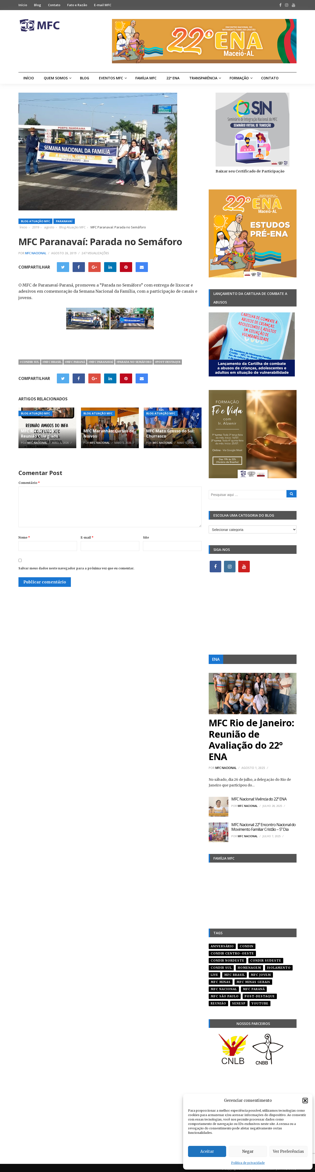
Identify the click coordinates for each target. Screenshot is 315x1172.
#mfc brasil (52, 362)
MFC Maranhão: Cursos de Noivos (108, 433)
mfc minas (221, 980)
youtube (260, 1001)
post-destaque (260, 994)
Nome (24, 537)
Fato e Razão (77, 5)
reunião (218, 1001)
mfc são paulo (225, 994)
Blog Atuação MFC (35, 221)
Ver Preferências (288, 1151)
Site (146, 537)
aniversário (222, 944)
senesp (239, 1001)
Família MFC (146, 78)
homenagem (249, 966)
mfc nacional (224, 987)
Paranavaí (64, 221)
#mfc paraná (75, 362)
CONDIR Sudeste (265, 959)
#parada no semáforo (134, 362)
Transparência (203, 78)
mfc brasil (234, 973)
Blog (37, 5)
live (214, 973)
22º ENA (172, 78)
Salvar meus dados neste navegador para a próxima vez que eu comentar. (76, 568)
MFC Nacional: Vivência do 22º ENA (258, 799)
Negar (247, 1151)
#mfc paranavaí (100, 362)
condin (246, 944)
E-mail (87, 537)
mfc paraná (254, 987)
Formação (239, 78)
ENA (216, 659)
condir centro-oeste (232, 951)
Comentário (29, 483)
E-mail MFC (102, 5)
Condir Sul (221, 966)
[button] (305, 1100)
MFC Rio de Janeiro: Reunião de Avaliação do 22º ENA (251, 739)
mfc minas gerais (253, 980)
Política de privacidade (248, 1163)
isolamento (279, 966)
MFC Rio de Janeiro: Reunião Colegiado (39, 433)
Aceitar (207, 1151)
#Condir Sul (29, 362)
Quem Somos (56, 78)
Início (22, 5)
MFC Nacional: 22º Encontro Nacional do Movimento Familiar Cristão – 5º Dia (263, 827)
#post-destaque (168, 362)
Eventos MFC (111, 78)
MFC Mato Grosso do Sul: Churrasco (170, 433)
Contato (54, 5)
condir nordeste (227, 959)
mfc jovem (261, 973)
